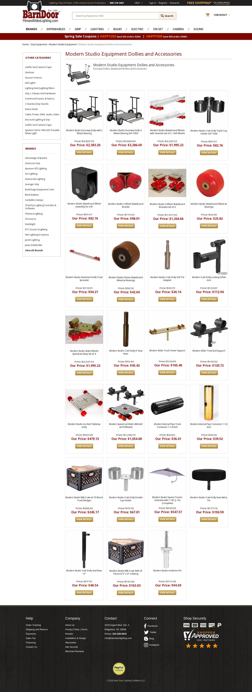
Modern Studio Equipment (63, 44)
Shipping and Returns (37, 629)
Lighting (97, 29)
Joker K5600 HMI (33, 245)
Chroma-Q (30, 218)
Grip (78, 29)
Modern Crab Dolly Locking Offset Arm (209, 279)
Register (163, 2)
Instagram (151, 645)
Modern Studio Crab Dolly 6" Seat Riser (125, 352)
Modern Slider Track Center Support (167, 350)
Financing (31, 642)
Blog (149, 638)
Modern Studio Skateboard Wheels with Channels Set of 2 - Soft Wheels (167, 132)
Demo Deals (31, 109)
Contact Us (31, 647)
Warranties (70, 642)
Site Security (71, 647)
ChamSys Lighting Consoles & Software (40, 207)
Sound (198, 29)
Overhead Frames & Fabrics (39, 98)
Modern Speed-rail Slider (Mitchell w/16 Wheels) (125, 426)
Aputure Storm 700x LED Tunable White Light (42, 131)
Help (137, 2)
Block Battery (32, 194)
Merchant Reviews (74, 651)
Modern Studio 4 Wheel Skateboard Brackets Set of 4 (167, 205)
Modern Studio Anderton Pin (167, 570)
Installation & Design (75, 638)
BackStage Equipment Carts (39, 189)
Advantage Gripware (36, 157)
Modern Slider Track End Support (208, 350)
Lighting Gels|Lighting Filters (40, 88)
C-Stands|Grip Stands (36, 103)
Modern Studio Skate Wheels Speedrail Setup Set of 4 (84, 352)
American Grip (32, 163)
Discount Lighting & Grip (37, 119)
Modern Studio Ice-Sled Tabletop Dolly (84, 426)
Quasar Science (33, 77)
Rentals (69, 633)
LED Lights (30, 82)
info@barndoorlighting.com (118, 638)
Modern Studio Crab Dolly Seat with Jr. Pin (209, 499)
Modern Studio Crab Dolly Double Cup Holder (126, 499)
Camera (178, 29)
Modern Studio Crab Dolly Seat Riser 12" (84, 572)
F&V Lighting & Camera (37, 234)
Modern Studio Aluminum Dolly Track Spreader (84, 279)
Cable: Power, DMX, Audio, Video (42, 114)
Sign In (152, 2)
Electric (137, 29)
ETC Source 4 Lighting (36, 229)
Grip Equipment (39, 44)
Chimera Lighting (34, 213)
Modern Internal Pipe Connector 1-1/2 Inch (209, 426)
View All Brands (34, 250)
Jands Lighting (32, 239)
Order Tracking (33, 625)
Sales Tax (31, 638)
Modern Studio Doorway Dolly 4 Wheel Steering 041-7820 (126, 132)
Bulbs (117, 29)
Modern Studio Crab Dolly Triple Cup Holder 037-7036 (209, 132)
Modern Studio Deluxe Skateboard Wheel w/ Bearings (126, 279)
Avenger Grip (32, 184)
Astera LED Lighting (35, 178)
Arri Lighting (31, 173)
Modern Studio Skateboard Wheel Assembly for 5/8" (84, 205)
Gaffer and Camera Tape (38, 67)
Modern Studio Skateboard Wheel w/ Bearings (209, 205)
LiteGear (29, 72)
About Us (70, 625)
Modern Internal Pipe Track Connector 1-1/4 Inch (167, 426)
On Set (158, 29)
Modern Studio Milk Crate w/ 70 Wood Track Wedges (84, 499)
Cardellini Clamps (34, 199)
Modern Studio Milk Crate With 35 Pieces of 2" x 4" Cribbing (125, 572)
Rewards (175, 2)
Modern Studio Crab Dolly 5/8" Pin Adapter (167, 279)
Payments (31, 633)
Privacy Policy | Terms (76, 629)
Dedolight (30, 224)
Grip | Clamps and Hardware (40, 93)
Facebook (151, 626)
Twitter (150, 632)
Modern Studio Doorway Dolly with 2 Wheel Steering (84, 132)
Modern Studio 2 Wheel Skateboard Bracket (125, 205)
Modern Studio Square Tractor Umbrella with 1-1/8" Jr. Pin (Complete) (167, 500)
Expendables (56, 29)
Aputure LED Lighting (36, 168)
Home (25, 44)
